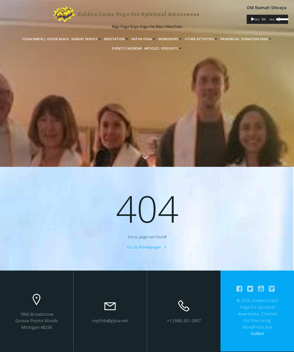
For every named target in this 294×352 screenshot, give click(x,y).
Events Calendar (127, 48)
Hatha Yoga (143, 39)
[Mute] (278, 19)
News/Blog (229, 39)
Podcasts (171, 48)
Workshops (170, 39)
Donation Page (256, 39)
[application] (267, 19)
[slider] (264, 19)
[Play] (252, 19)
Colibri (257, 333)
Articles (151, 48)
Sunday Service (86, 39)
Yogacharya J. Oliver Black (45, 39)
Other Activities (201, 39)
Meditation (116, 39)
